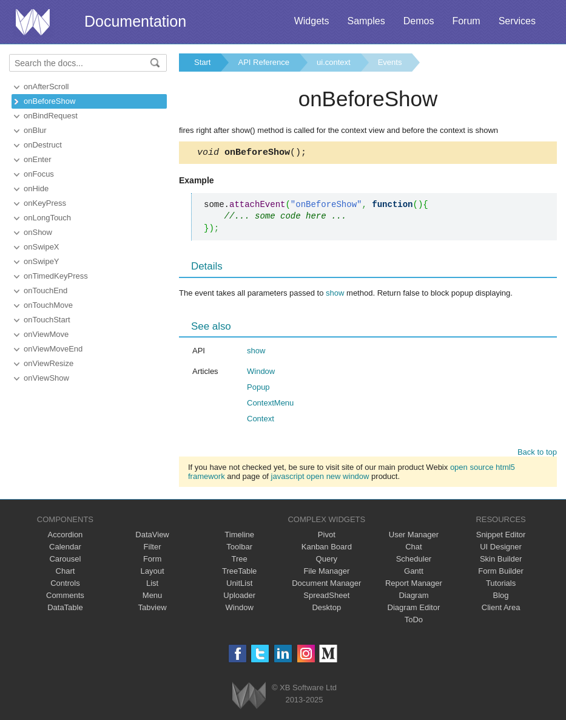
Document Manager (326, 584)
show (335, 294)
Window (261, 373)
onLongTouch (47, 217)
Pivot (326, 536)
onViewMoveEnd (53, 348)
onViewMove (46, 334)
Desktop (326, 609)
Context (260, 420)
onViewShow (46, 377)
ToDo (414, 621)
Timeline (239, 536)
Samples (366, 21)
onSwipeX (41, 246)
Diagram (413, 597)
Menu (153, 597)
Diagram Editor (414, 609)
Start (202, 62)
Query (326, 560)
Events (390, 62)
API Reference (263, 62)
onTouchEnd (45, 290)
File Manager (326, 572)
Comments (65, 597)
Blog (501, 597)
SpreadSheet (326, 597)
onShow (38, 232)
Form (152, 560)
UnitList (239, 584)
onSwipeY (41, 261)
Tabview (152, 609)
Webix (249, 697)
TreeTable (239, 572)
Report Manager (413, 584)
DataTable (65, 609)
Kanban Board (327, 548)
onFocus (39, 173)
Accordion (65, 536)
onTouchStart (47, 319)
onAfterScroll (46, 86)
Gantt (413, 572)
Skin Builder (501, 560)
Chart (65, 572)
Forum (466, 21)
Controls (64, 584)
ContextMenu (270, 404)
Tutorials (501, 584)
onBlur (35, 130)
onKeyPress (45, 203)
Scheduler (414, 560)
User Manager (414, 536)
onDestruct (43, 144)
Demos (418, 21)
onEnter (38, 159)
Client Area (501, 609)
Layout (152, 572)
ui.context (334, 62)
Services (517, 21)
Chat (413, 548)
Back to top (537, 453)
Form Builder (500, 572)
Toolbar (239, 548)
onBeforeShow (49, 101)
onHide (36, 188)
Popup (258, 388)
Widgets (311, 21)
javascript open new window (320, 478)
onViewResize (48, 363)
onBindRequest (51, 115)
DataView (152, 536)
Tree (240, 560)
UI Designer (501, 548)
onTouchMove (48, 305)
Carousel (65, 560)
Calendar (65, 548)
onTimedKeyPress (56, 275)
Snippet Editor (501, 536)
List (152, 584)
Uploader (239, 597)
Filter (152, 548)
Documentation (135, 21)
